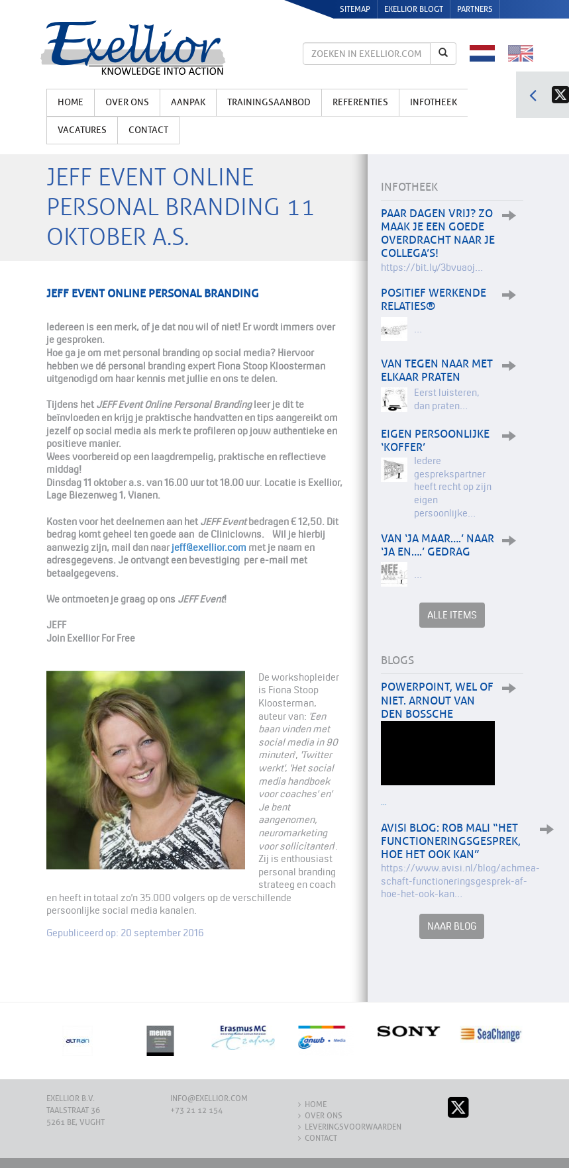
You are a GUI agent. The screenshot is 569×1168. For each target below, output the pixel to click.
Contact (148, 130)
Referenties (360, 102)
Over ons (127, 102)
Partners (475, 9)
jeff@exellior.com (209, 547)
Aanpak (188, 102)
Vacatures (82, 130)
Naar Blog (451, 926)
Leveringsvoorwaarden (353, 1127)
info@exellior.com (209, 1098)
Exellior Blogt (413, 9)
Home (70, 102)
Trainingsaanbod (269, 102)
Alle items (452, 614)
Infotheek (433, 102)
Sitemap (355, 9)
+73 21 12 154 (196, 1110)
